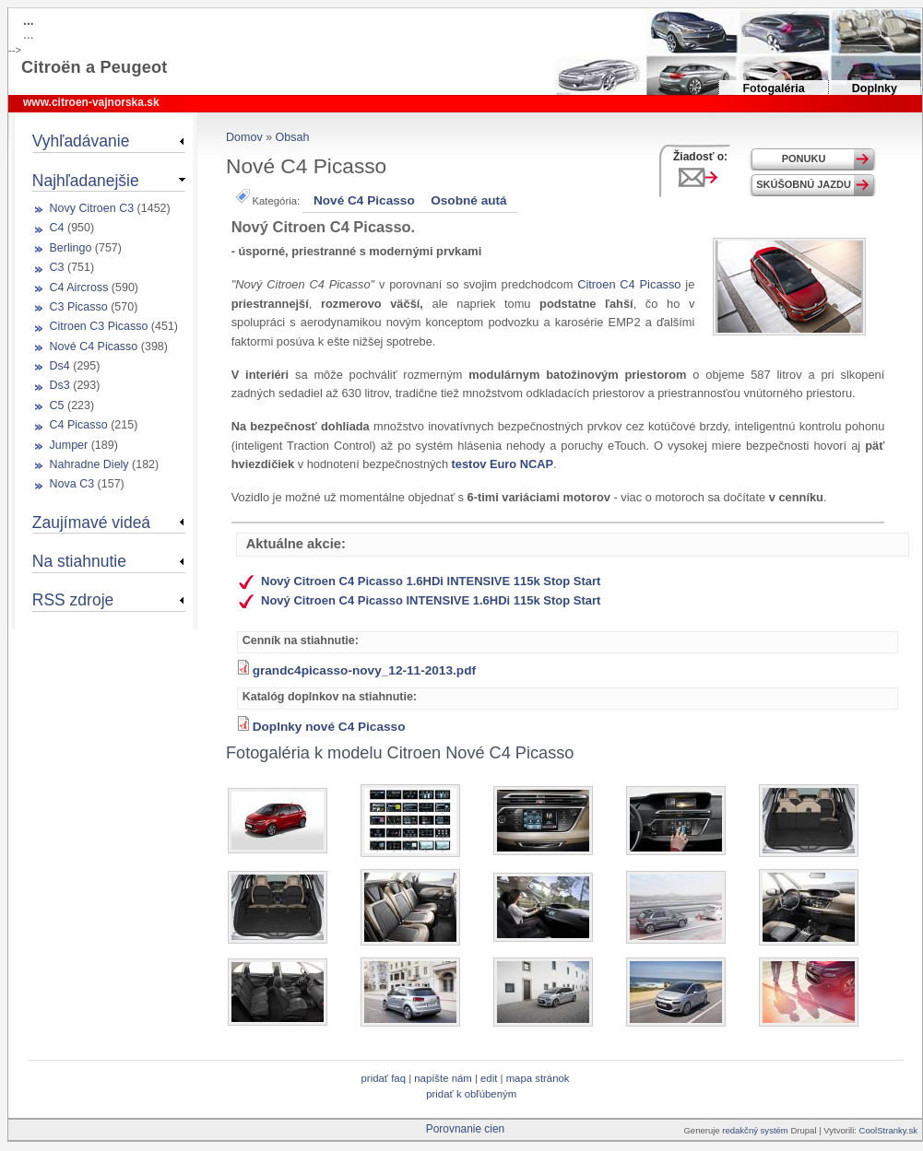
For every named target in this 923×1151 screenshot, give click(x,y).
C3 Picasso (79, 306)
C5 (57, 405)
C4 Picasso (79, 424)
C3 (57, 267)
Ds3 (60, 385)
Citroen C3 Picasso (99, 326)
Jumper (69, 445)
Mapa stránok (538, 1078)
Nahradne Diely (89, 464)
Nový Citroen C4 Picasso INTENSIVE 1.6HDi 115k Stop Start (430, 600)
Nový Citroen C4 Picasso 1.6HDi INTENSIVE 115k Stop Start (430, 581)
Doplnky (874, 88)
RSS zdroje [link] (72, 600)
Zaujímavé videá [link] (91, 522)
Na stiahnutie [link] (79, 561)
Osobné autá (469, 200)
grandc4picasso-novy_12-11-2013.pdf (364, 670)
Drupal (803, 1130)
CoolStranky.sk (888, 1130)
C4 (57, 227)
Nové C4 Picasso (364, 200)
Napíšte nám (443, 1078)
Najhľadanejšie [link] (85, 180)
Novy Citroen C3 (92, 208)
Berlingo (71, 247)
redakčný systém (756, 1130)
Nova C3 (72, 483)
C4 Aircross (79, 287)
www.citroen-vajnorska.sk (91, 102)
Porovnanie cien (465, 1128)
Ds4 (60, 365)
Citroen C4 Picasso (628, 284)
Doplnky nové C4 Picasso (329, 727)
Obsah (293, 137)
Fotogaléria (773, 88)
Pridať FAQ (383, 1078)
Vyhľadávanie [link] (81, 141)
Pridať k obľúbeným (471, 1093)
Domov (244, 137)
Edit (490, 1078)
